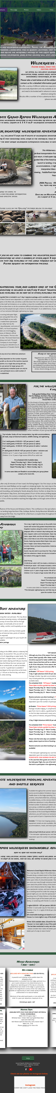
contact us (25, 1025)
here (31, 311)
